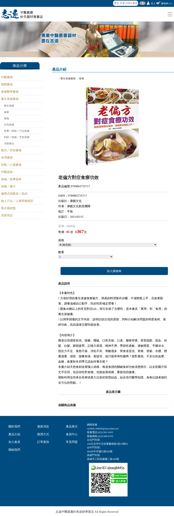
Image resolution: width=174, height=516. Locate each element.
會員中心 (72, 434)
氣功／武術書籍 (11, 150)
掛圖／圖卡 (8, 186)
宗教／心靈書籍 (11, 164)
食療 (6, 112)
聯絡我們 (14, 449)
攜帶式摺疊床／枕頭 (14, 193)
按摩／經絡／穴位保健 (16, 130)
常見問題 (72, 441)
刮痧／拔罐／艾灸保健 (16, 137)
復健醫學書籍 (10, 91)
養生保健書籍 (10, 98)
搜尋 (142, 3)
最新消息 (43, 426)
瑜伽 (6, 118)
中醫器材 (7, 172)
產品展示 (72, 426)
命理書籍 (7, 157)
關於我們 (14, 426)
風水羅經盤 (8, 208)
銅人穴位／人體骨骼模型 (17, 200)
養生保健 (9, 105)
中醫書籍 (7, 77)
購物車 (166, 3)
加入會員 (14, 441)
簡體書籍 (7, 84)
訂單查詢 (43, 441)
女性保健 (9, 124)
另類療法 (9, 143)
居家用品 (7, 215)
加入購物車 (114, 271)
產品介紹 (14, 434)
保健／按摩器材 (11, 179)
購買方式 (43, 434)
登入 (153, 3)
